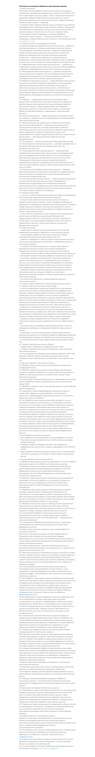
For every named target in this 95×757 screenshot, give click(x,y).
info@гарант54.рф (25, 592)
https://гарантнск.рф (26, 41)
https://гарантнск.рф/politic (49, 748)
